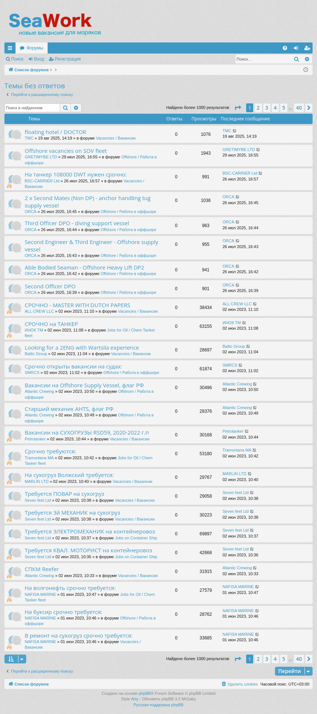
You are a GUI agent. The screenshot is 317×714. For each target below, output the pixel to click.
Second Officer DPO (50, 286)
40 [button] (299, 107)
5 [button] (283, 107)
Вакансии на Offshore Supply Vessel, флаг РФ (84, 385)
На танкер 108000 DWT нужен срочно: (76, 174)
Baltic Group (36, 353)
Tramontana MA (39, 458)
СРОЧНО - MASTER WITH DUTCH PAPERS (77, 305)
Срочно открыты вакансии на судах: (73, 366)
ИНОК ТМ (34, 330)
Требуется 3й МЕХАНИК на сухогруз (72, 512)
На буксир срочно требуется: (63, 611)
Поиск (17, 59)
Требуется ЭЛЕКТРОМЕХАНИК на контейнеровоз (90, 531)
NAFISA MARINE (40, 594)
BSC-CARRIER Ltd (42, 181)
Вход (39, 59)
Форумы (35, 48)
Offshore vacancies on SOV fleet (66, 150)
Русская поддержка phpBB (158, 705)
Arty (134, 699)
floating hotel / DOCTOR (55, 131)
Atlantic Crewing (39, 391)
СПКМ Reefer (42, 569)
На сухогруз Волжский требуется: (69, 474)
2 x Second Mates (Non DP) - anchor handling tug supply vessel (88, 201)
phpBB (145, 693)
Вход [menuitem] (298, 49)
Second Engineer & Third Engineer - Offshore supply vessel (91, 245)
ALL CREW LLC (39, 311)
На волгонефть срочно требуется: (70, 587)
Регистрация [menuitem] (308, 49)
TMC (29, 138)
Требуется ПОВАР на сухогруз (64, 493)
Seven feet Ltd (38, 500)
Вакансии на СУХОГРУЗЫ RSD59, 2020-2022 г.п (87, 432)
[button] (237, 107)
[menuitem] (284, 48)
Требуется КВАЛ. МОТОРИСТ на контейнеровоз (88, 550)
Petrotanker (35, 439)
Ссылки (11, 49)
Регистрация (68, 59)
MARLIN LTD (37, 481)
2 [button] (258, 107)
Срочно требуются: (50, 451)
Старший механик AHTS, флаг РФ (69, 408)
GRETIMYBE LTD (41, 157)
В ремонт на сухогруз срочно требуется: (78, 635)
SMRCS (32, 372)
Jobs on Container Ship (136, 538)
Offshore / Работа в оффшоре (128, 211)
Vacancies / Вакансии (116, 138)
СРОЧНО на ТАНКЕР (51, 323)
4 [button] (275, 107)
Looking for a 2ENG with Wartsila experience (82, 347)
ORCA (31, 211)
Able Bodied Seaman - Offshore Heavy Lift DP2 (84, 267)
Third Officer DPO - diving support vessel (77, 223)
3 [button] (266, 107)
